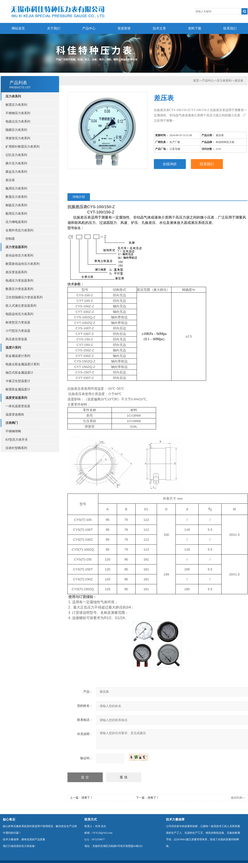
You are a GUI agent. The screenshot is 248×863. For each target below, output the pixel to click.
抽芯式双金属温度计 (19, 372)
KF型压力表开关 (17, 439)
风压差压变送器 (16, 339)
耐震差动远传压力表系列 (22, 263)
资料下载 (194, 28)
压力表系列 (13, 96)
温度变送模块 (15, 414)
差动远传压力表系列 (19, 255)
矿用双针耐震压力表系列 (22, 146)
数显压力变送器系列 (19, 289)
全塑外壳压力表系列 (19, 230)
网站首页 (18, 28)
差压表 (10, 180)
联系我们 (230, 28)
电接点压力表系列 (18, 121)
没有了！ (87, 797)
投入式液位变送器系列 (21, 305)
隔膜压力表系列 (16, 130)
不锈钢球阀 (13, 431)
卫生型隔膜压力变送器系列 (24, 297)
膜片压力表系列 (16, 163)
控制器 (10, 238)
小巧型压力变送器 (18, 330)
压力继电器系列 (16, 222)
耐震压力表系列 (16, 104)
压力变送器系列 (16, 247)
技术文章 (159, 28)
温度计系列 (13, 347)
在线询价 (170, 164)
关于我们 (53, 28)
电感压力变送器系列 (19, 280)
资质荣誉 (124, 28)
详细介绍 (79, 197)
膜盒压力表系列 (16, 171)
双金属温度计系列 (18, 356)
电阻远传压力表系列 (19, 314)
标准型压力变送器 (18, 322)
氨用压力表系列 (16, 188)
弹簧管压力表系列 (18, 138)
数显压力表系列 (16, 197)
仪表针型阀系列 (16, 448)
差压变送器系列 (16, 272)
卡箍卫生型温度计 (18, 381)
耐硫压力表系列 (16, 205)
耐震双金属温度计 (18, 389)
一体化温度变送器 (18, 406)
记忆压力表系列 (16, 155)
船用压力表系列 (16, 213)
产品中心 (88, 28)
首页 (196, 80)
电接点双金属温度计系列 (22, 364)
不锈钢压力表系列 (18, 113)
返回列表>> (238, 797)
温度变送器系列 (16, 397)
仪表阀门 (12, 423)
